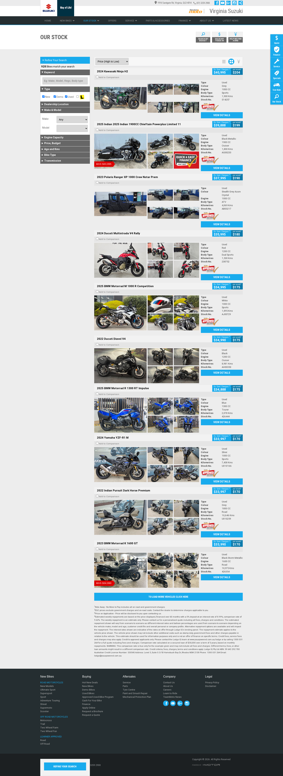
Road (43, 740)
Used (69, 96)
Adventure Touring (50, 700)
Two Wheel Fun (48, 731)
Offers (112, 20)
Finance (185, 20)
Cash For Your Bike (92, 700)
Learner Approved (51, 736)
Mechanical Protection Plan (137, 696)
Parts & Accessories (158, 20)
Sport (43, 696)
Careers (167, 689)
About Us (207, 20)
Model (45, 127)
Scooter (44, 711)
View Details (221, 115)
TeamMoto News (172, 696)
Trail (42, 724)
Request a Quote (91, 714)
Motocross (46, 720)
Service (131, 20)
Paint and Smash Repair (135, 693)
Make (45, 118)
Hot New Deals (90, 682)
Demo (58, 96)
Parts (125, 686)
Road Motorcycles (51, 682)
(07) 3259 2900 (203, 3)
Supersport (46, 693)
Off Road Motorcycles (54, 716)
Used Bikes (88, 693)
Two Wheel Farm (49, 727)
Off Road (45, 743)
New (46, 96)
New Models (47, 686)
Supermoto (46, 707)
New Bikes (67, 20)
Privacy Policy (212, 682)
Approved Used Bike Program (98, 696)
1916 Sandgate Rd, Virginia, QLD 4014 (173, 2)
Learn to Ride (170, 693)
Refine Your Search (54, 60)
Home (48, 20)
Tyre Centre (129, 689)
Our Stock (91, 20)
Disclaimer (210, 686)
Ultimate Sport (47, 689)
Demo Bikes (88, 689)
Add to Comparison (109, 77)
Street (43, 704)
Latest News (230, 20)
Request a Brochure (92, 711)
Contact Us (169, 682)
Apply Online (88, 707)
